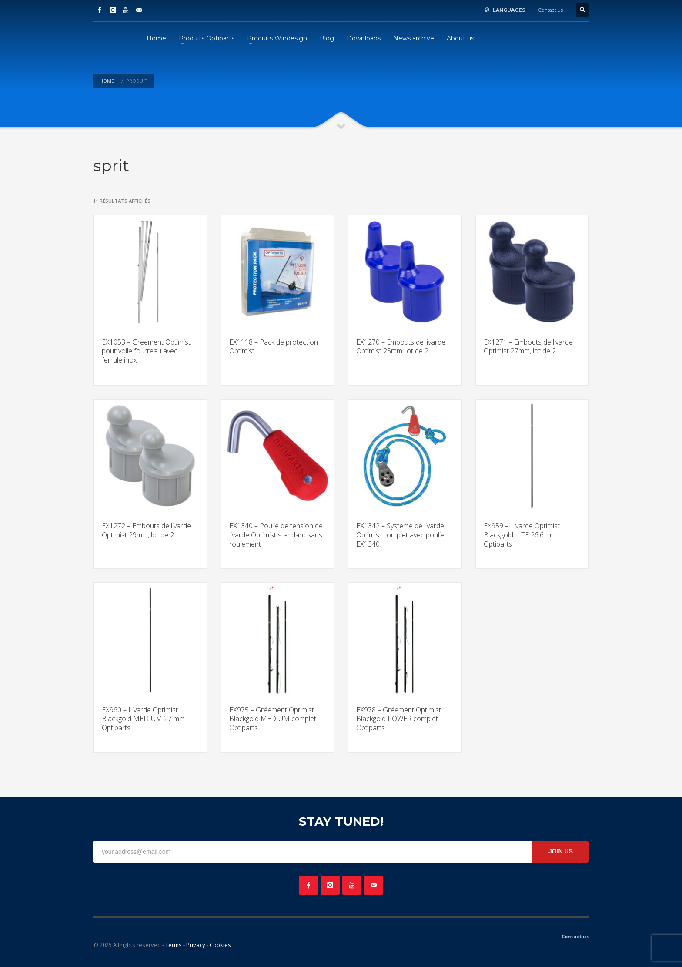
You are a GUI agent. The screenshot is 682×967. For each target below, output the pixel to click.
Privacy (195, 945)
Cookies (220, 945)
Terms (173, 945)
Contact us (550, 10)
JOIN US (560, 851)
